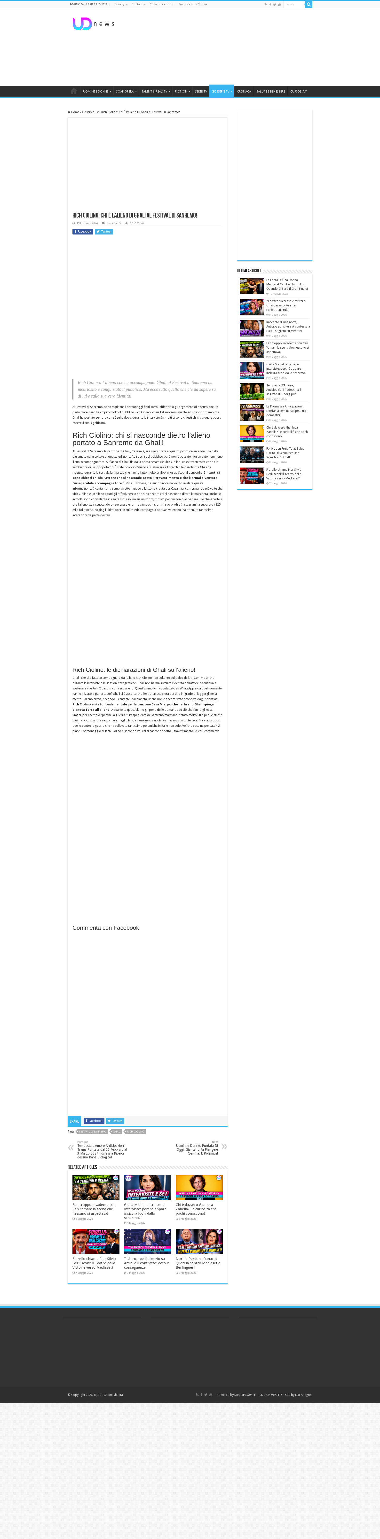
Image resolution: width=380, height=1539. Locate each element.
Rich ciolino (135, 1131)
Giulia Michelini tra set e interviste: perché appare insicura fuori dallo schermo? (145, 1211)
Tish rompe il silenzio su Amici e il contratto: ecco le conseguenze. (147, 1263)
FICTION (181, 91)
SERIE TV (201, 91)
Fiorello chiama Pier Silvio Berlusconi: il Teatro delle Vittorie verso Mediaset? (94, 1263)
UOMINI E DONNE (95, 91)
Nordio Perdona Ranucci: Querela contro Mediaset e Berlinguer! (198, 1263)
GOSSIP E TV (220, 91)
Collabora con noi (162, 4)
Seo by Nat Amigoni (298, 1395)
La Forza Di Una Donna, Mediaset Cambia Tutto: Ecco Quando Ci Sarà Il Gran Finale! (287, 284)
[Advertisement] (220, 47)
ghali (116, 1131)
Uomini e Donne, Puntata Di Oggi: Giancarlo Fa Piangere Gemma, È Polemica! (193, 1148)
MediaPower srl (245, 1395)
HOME (74, 91)
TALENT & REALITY (154, 91)
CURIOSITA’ (298, 91)
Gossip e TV (90, 112)
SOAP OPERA (125, 91)
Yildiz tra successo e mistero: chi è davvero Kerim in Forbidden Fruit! (286, 305)
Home (73, 112)
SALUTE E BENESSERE (270, 91)
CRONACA (244, 91)
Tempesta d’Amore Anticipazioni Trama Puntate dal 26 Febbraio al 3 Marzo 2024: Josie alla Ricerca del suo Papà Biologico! (102, 1150)
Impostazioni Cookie (193, 4)
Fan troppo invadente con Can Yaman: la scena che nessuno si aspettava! (94, 1209)
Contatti (137, 4)
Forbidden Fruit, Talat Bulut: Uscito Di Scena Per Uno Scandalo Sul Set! (285, 453)
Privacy (119, 4)
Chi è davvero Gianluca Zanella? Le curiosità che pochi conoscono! (196, 1209)
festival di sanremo (92, 1131)
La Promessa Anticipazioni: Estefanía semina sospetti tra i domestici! (287, 411)
